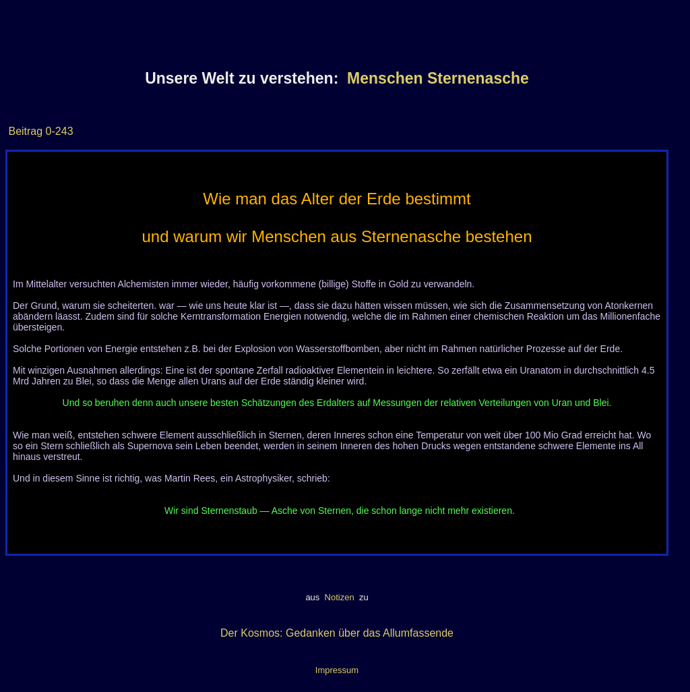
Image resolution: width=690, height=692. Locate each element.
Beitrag (25, 131)
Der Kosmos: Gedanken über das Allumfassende (336, 633)
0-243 (57, 131)
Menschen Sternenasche (438, 78)
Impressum (336, 670)
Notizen (339, 597)
